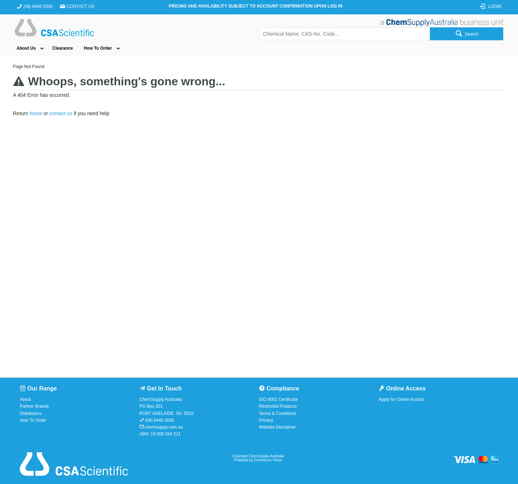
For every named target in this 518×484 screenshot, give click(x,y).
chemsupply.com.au (163, 427)
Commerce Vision (268, 460)
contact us (60, 113)
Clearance (62, 48)
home (35, 113)
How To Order (98, 48)
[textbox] (344, 33)
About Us (26, 48)
